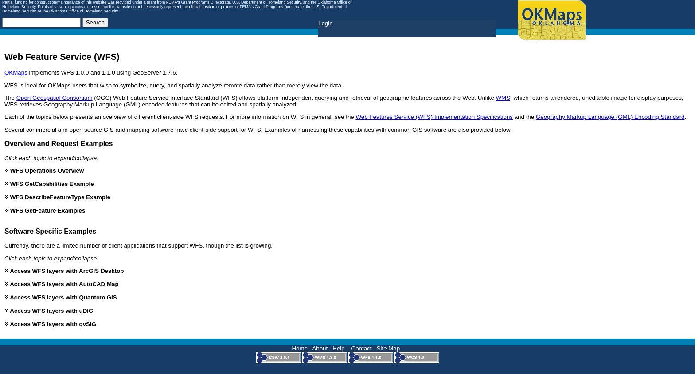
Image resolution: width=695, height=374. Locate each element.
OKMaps (15, 72)
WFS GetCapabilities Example (49, 184)
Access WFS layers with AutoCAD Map (61, 284)
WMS (503, 97)
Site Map (388, 348)
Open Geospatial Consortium (54, 97)
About (320, 348)
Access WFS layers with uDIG (48, 310)
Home (300, 348)
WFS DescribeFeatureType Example (57, 197)
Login (325, 23)
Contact (361, 348)
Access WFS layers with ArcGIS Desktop (64, 271)
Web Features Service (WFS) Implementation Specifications (434, 117)
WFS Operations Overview (44, 170)
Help (338, 348)
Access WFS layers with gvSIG (50, 324)
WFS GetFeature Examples (44, 210)
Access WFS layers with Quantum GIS (60, 297)
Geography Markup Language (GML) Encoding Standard (610, 117)
